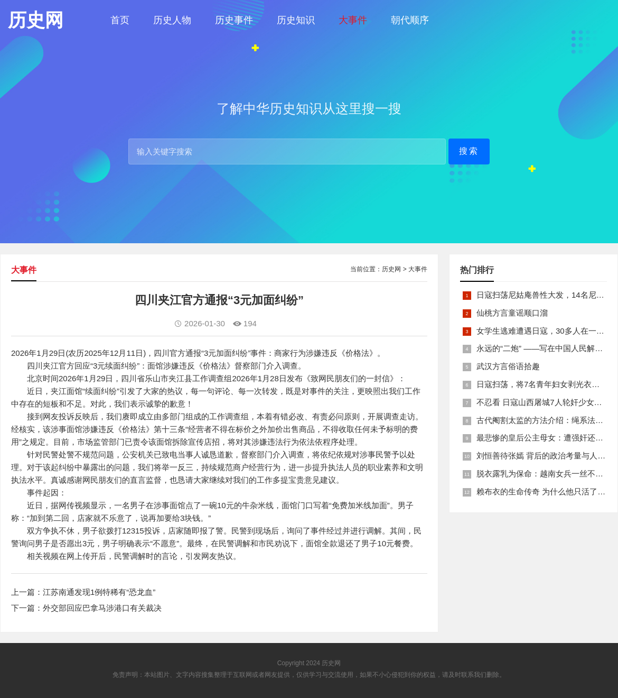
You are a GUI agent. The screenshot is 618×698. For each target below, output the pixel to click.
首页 (119, 20)
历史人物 (172, 20)
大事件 (353, 20)
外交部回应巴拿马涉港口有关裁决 (102, 607)
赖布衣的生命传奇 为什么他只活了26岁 (545, 491)
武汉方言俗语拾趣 (508, 366)
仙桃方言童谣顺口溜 (512, 312)
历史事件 (234, 20)
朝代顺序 (410, 20)
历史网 (391, 269)
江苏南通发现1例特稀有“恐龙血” (99, 591)
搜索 (469, 150)
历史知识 (296, 20)
